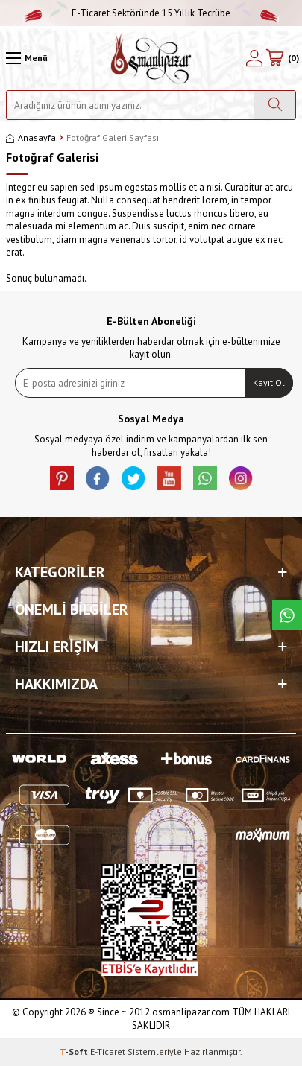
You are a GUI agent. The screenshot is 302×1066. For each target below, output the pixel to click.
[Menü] (27, 58)
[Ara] (274, 105)
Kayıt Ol (269, 382)
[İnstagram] (241, 478)
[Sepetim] (282, 58)
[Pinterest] (62, 478)
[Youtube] (169, 478)
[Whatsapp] (205, 478)
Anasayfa (31, 137)
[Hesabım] (254, 58)
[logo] (151, 58)
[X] (133, 478)
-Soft (75, 1051)
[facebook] (98, 478)
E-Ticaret (107, 1051)
